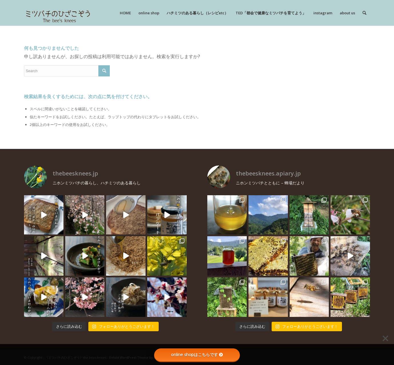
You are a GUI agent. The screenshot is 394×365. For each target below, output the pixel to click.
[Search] (364, 13)
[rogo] (58, 13)
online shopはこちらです (197, 354)
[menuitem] (125, 13)
